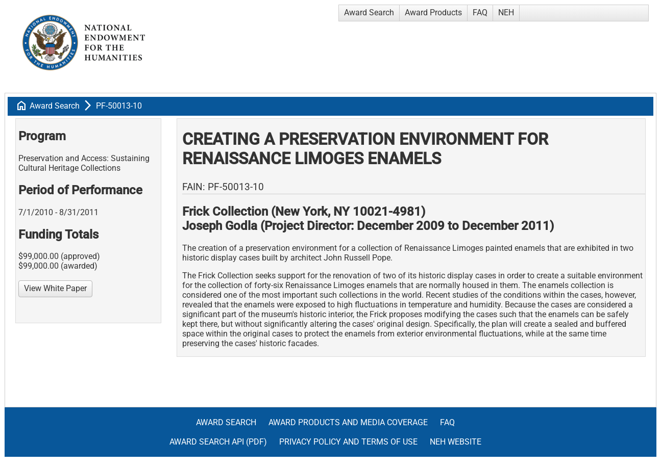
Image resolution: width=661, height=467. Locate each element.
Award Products (433, 12)
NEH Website (455, 442)
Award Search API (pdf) (218, 442)
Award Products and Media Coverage (348, 422)
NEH (506, 12)
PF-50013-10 (119, 106)
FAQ (480, 12)
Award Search (369, 12)
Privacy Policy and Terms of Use (348, 442)
